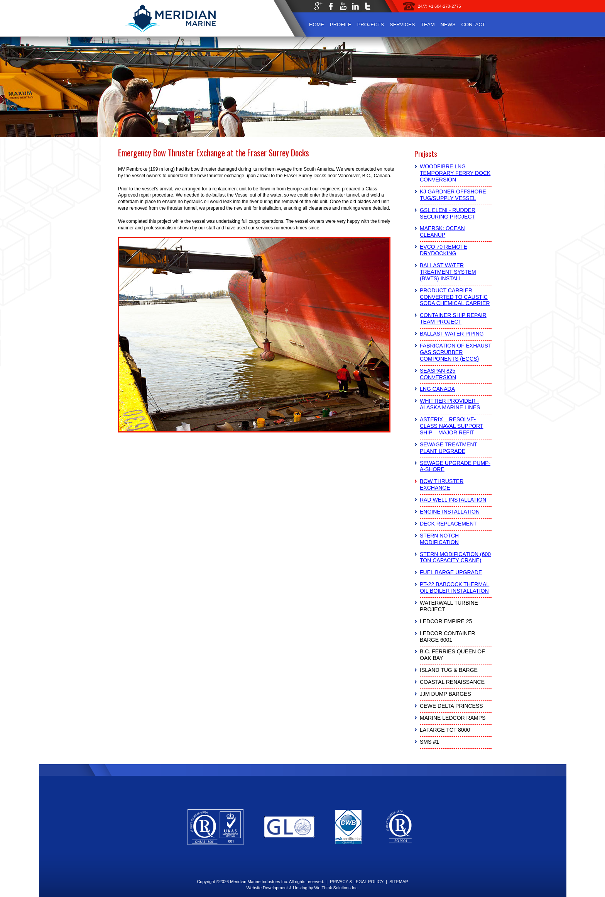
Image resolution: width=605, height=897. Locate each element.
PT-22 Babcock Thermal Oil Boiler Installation (454, 587)
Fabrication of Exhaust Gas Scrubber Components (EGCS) (456, 352)
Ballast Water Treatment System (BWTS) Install (448, 271)
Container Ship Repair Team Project (453, 318)
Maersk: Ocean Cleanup (442, 231)
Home (316, 24)
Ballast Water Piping (451, 334)
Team (427, 24)
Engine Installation (450, 512)
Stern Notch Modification (439, 538)
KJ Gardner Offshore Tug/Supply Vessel (453, 194)
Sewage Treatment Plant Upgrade (448, 447)
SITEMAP (398, 881)
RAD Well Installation (453, 500)
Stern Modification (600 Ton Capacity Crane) (455, 557)
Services (402, 24)
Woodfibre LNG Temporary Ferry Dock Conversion (455, 173)
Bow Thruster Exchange (441, 484)
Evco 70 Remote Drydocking (443, 250)
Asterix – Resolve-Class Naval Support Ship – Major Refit (451, 426)
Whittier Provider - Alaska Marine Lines (450, 404)
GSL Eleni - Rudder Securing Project (447, 213)
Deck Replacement (448, 524)
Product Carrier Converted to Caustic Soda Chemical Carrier (455, 297)
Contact (473, 24)
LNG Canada (437, 389)
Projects (370, 24)
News (448, 24)
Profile (341, 24)
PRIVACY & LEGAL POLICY (357, 881)
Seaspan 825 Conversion (438, 374)
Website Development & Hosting (276, 887)
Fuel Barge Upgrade (451, 572)
